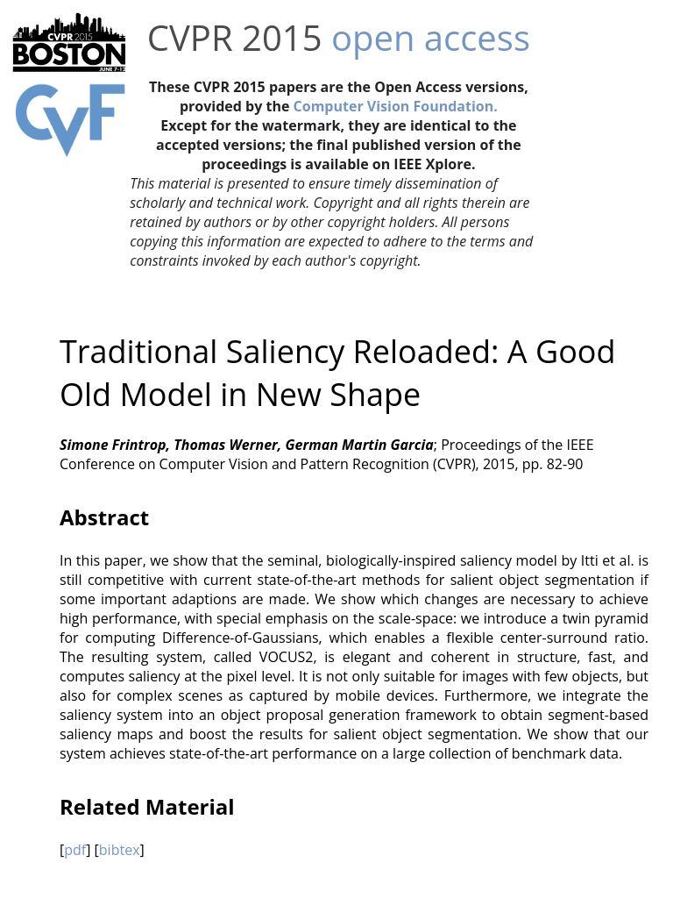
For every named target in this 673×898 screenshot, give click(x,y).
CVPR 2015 (234, 37)
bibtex (119, 849)
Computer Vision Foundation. (396, 106)
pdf (75, 849)
